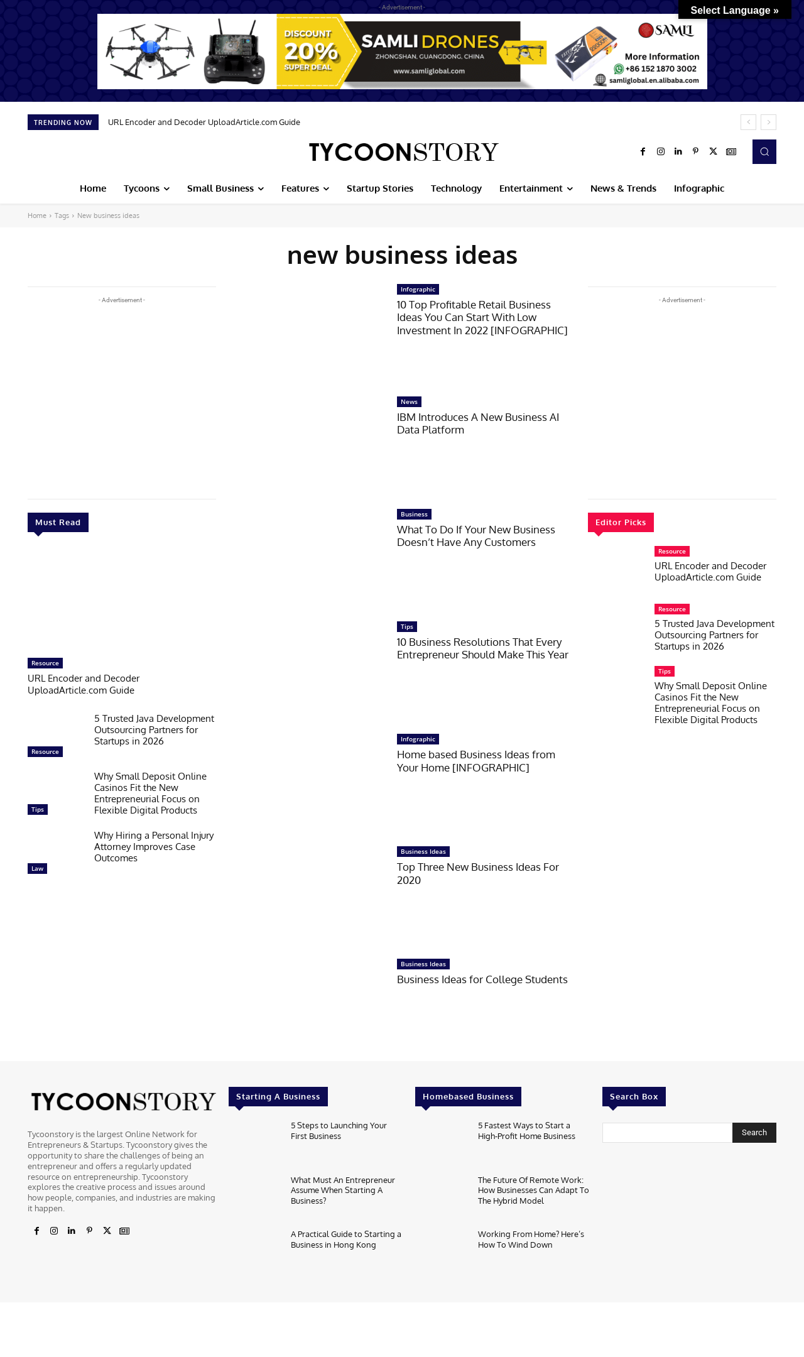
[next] (768, 122)
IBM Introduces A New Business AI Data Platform (478, 423)
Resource (45, 662)
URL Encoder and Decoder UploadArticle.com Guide (204, 122)
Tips (37, 808)
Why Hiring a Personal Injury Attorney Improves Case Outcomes (154, 845)
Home (37, 215)
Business (414, 514)
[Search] (754, 1133)
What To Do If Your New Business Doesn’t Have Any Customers (476, 535)
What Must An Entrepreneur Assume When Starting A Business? (343, 1189)
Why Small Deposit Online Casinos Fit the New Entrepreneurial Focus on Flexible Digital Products (150, 792)
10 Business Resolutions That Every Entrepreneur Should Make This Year (482, 648)
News (409, 401)
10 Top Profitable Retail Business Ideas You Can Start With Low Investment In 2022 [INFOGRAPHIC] (482, 317)
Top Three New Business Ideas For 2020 (478, 873)
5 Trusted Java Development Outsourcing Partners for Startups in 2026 (154, 728)
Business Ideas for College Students (482, 979)
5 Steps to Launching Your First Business (339, 1130)
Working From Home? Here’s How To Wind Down (531, 1238)
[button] (764, 151)
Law (37, 867)
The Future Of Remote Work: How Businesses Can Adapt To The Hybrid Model (533, 1189)
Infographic (418, 289)
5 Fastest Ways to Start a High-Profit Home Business (526, 1130)
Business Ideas (423, 851)
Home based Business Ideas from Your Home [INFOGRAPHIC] (476, 760)
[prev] (748, 122)
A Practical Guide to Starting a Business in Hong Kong (346, 1238)
